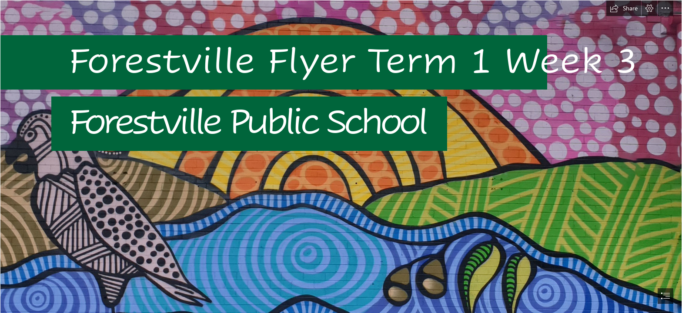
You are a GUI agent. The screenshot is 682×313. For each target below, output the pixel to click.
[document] (341, 156)
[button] (623, 8)
